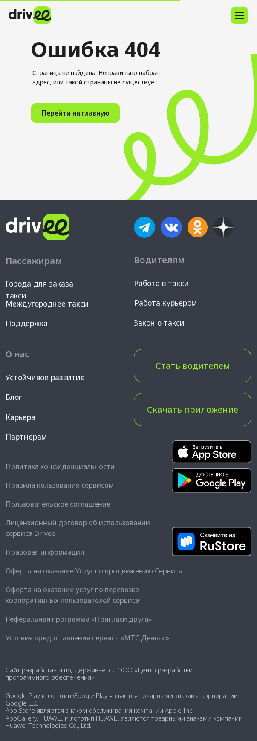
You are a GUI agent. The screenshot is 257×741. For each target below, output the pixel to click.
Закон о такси (159, 323)
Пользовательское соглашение (58, 504)
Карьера (20, 417)
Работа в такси (161, 283)
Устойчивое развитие (45, 377)
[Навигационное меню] (239, 15)
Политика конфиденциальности (60, 466)
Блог (14, 397)
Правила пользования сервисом (60, 485)
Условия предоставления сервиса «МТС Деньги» (87, 638)
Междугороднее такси (47, 303)
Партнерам (26, 436)
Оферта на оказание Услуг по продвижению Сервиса (94, 571)
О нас (17, 354)
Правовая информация (45, 552)
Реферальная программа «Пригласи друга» (79, 619)
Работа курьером (165, 303)
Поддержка (27, 323)
